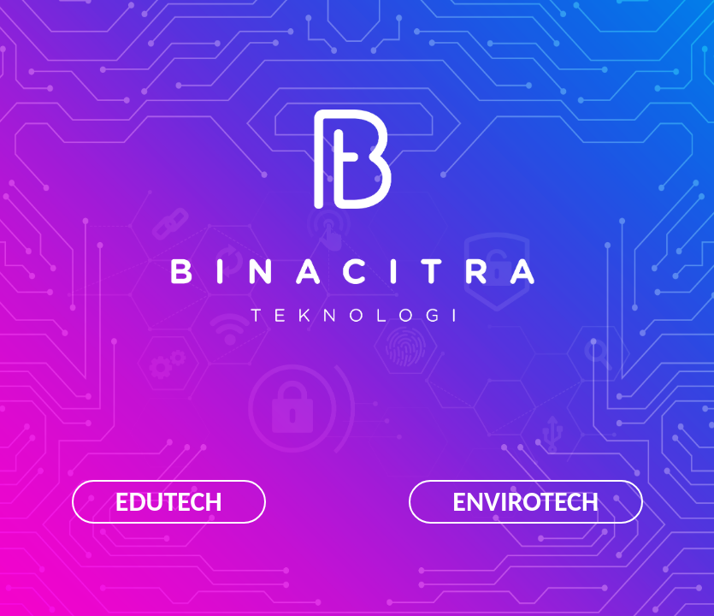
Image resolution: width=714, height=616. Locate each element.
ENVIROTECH (525, 501)
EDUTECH (168, 501)
